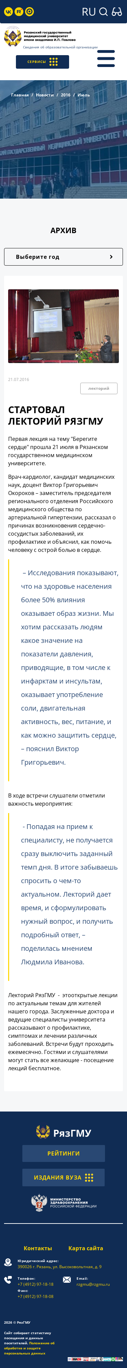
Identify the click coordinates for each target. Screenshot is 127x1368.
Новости (45, 95)
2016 (65, 95)
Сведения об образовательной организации (60, 47)
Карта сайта (85, 1248)
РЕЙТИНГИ (63, 1153)
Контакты (38, 1248)
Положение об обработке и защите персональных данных (29, 1348)
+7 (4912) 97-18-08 (36, 1293)
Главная (20, 95)
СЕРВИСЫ (42, 62)
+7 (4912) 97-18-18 (36, 1281)
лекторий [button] (98, 388)
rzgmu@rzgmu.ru (93, 1281)
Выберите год (38, 257)
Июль (84, 95)
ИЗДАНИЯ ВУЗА (63, 1177)
